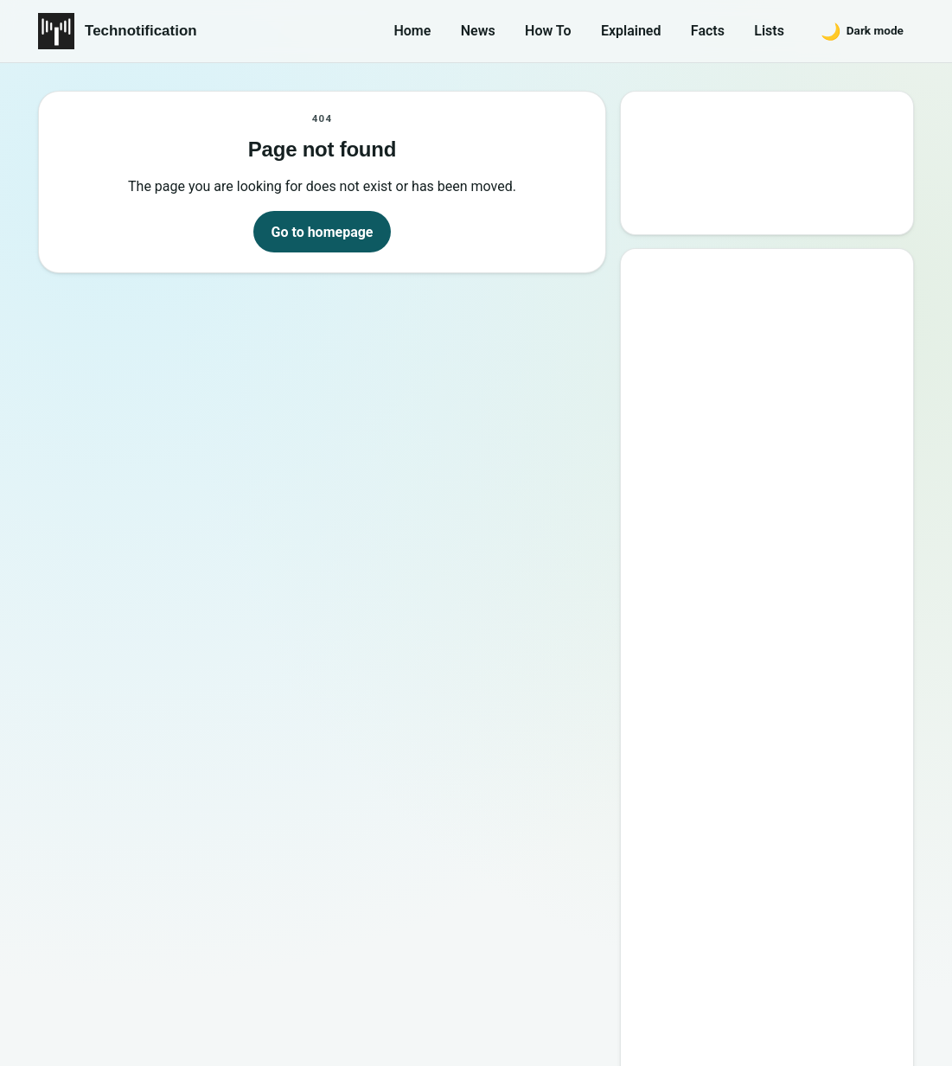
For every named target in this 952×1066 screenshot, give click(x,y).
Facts (708, 30)
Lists (769, 30)
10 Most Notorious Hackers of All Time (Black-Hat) (775, 652)
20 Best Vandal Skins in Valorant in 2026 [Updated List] (780, 702)
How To (548, 30)
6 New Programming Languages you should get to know (784, 553)
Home (412, 30)
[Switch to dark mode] (862, 31)
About (650, 960)
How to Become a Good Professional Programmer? (785, 602)
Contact (724, 960)
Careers (877, 960)
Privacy (800, 960)
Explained (631, 30)
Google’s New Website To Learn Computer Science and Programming (769, 344)
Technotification (141, 30)
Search (671, 204)
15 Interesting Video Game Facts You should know (773, 502)
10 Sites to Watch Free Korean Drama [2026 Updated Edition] (765, 802)
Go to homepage (323, 232)
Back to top (883, 1038)
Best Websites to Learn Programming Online (743, 453)
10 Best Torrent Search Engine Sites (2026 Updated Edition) (783, 403)
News (478, 30)
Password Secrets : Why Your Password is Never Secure (762, 751)
